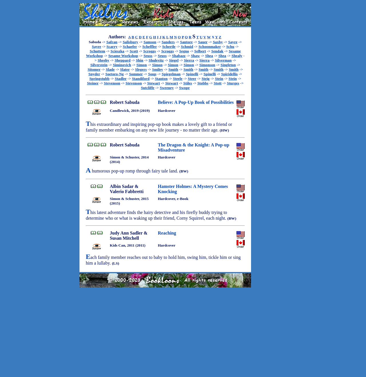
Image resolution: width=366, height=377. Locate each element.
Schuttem (97, 51)
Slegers (141, 69)
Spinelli (192, 74)
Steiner (92, 83)
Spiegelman (171, 74)
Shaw (195, 55)
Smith (173, 69)
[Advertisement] (269, 89)
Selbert (200, 51)
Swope (184, 88)
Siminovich (122, 65)
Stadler (121, 78)
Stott (217, 83)
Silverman (223, 60)
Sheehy (103, 60)
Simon (141, 65)
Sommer (136, 74)
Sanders (168, 42)
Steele (177, 78)
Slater (125, 69)
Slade (110, 69)
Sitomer (93, 69)
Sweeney (167, 88)
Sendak (217, 51)
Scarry (112, 46)
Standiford (140, 78)
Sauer (203, 42)
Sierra (189, 60)
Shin (139, 60)
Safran (112, 42)
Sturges (233, 83)
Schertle (169, 46)
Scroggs (149, 51)
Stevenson (112, 83)
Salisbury (130, 42)
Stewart (153, 83)
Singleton (228, 65)
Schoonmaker (209, 46)
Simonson (207, 65)
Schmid (187, 46)
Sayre (232, 42)
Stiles (187, 83)
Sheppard (123, 60)
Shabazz (179, 55)
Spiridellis (229, 74)
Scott (134, 51)
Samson (150, 42)
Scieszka (117, 51)
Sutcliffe (147, 88)
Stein (219, 78)
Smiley (157, 69)
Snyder (94, 74)
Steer (192, 78)
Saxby (218, 42)
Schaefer (130, 46)
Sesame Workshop (123, 55)
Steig (206, 78)
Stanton (161, 78)
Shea (209, 55)
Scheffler (149, 46)
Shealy (237, 55)
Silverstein (99, 65)
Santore (186, 42)
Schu (230, 46)
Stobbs (202, 83)
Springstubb (99, 78)
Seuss (148, 55)
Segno (184, 51)
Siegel (173, 60)
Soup (152, 74)
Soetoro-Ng (115, 74)
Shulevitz (156, 60)
